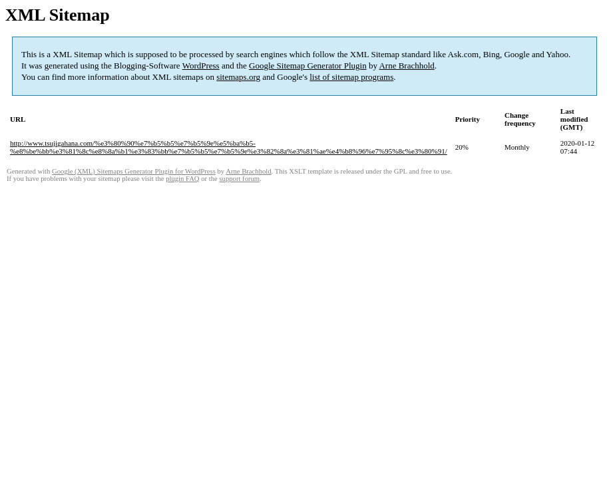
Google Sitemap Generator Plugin (308, 66)
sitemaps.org (238, 77)
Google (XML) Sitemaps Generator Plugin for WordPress (134, 171)
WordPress (201, 66)
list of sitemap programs (351, 77)
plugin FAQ (182, 178)
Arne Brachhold (406, 66)
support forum (239, 178)
